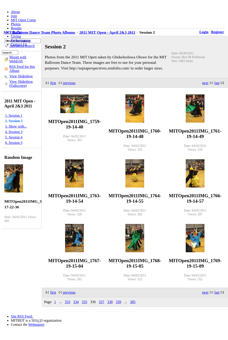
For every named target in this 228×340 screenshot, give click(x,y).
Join (14, 16)
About (15, 12)
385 (132, 302)
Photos (16, 24)
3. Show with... (16, 126)
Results (16, 28)
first (53, 83)
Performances (21, 40)
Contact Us (19, 44)
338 (110, 302)
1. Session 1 (13, 115)
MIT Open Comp (23, 20)
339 (118, 302)
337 (101, 302)
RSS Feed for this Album (22, 69)
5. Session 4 (13, 137)
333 (67, 302)
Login (203, 32)
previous (69, 83)
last (216, 83)
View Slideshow (21, 76)
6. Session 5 (13, 143)
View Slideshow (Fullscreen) (21, 84)
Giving (16, 36)
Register (217, 32)
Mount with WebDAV (17, 59)
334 (76, 302)
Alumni (16, 32)
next (205, 83)
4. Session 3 (13, 132)
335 (84, 302)
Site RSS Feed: (22, 316)
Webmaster (36, 324)
